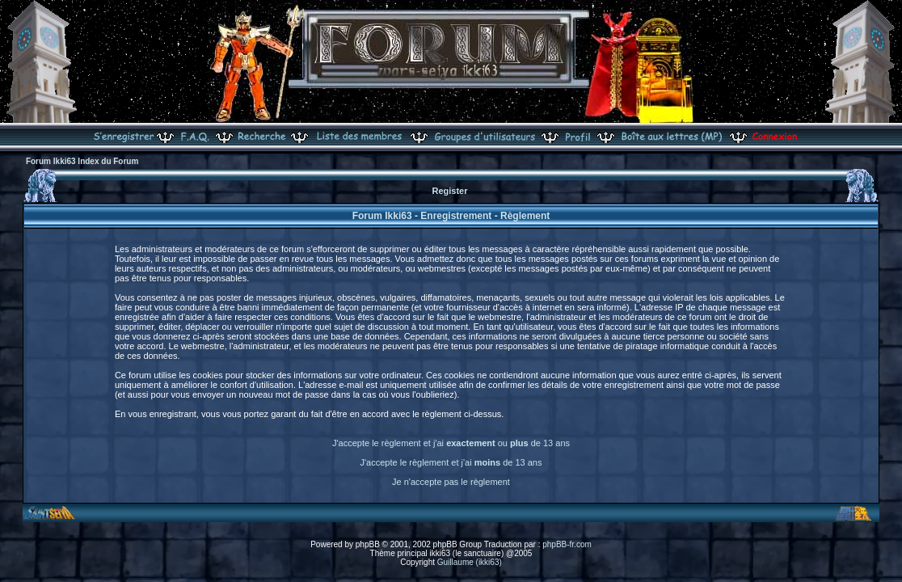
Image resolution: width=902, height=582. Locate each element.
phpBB (368, 544)
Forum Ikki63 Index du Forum (82, 161)
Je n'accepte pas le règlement (451, 482)
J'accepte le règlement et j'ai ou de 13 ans (451, 443)
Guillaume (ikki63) (469, 562)
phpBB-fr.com (567, 544)
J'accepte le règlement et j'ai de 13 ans (451, 462)
